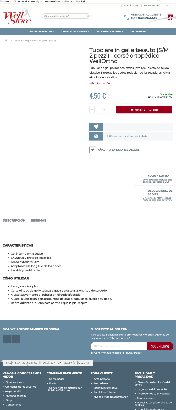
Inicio (7, 40)
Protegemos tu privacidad (153, 357)
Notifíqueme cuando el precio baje (101, 146)
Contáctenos (131, 5)
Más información (78, 93)
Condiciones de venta (151, 373)
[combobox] (66, 16)
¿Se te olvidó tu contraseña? (111, 361)
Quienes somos (15, 346)
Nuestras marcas (16, 360)
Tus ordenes (101, 347)
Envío (52, 347)
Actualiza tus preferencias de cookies (153, 368)
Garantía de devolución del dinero (152, 348)
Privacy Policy (132, 316)
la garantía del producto (152, 353)
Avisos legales (145, 378)
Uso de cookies (146, 362)
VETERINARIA (138, 31)
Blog (9, 364)
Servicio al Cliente (104, 356)
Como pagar (56, 343)
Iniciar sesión (151, 5)
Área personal (102, 343)
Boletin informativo (106, 352)
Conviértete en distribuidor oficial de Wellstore (64, 353)
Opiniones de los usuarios (20, 351)
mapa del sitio (13, 355)
